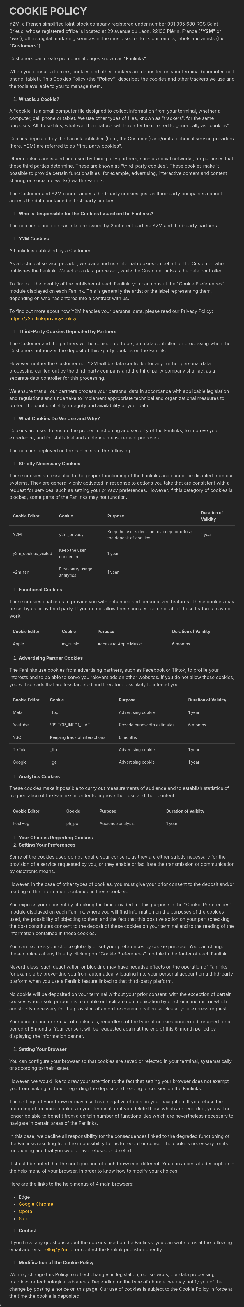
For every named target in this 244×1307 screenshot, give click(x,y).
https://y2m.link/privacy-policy (43, 318)
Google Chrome (36, 1204)
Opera (25, 1211)
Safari (25, 1218)
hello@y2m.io (57, 1249)
